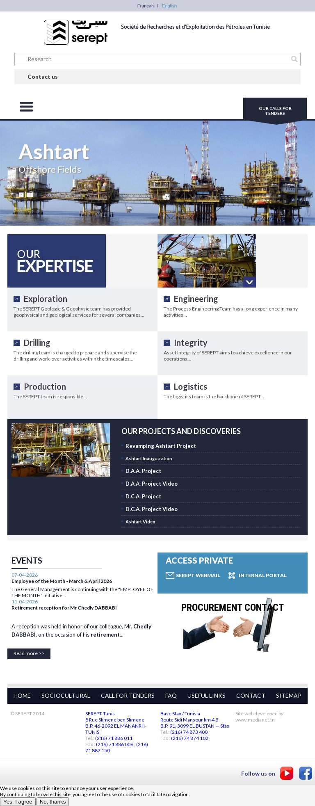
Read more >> (29, 653)
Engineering (196, 299)
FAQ (171, 695)
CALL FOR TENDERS (128, 695)
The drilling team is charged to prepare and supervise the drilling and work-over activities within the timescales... (75, 355)
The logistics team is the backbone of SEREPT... (214, 396)
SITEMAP (288, 695)
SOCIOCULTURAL (65, 695)
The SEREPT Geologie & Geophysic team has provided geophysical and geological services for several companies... (79, 312)
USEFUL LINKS (206, 695)
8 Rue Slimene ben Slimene (114, 720)
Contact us (42, 76)
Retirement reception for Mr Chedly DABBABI (64, 594)
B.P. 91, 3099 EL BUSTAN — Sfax (194, 726)
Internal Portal (263, 575)
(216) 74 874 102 (189, 738)
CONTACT (250, 695)
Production (45, 386)
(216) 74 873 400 (189, 732)
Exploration (45, 299)
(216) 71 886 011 (113, 738)
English (169, 5)
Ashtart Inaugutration (149, 458)
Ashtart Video (140, 521)
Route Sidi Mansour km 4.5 (189, 720)
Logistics (190, 386)
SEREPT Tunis (100, 713)
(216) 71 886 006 (114, 744)
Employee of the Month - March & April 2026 (61, 640)
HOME (22, 695)
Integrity (191, 342)
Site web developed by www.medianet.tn (259, 716)
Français (146, 5)
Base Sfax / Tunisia (180, 713)
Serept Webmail (198, 575)
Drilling (37, 342)
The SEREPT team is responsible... (50, 396)
